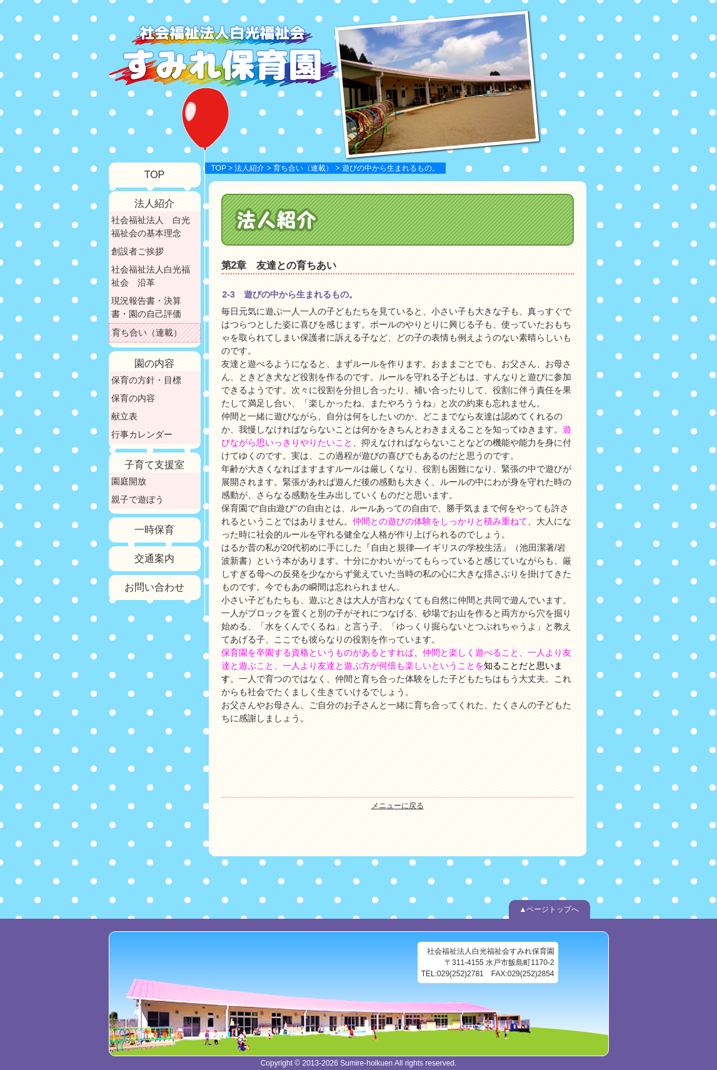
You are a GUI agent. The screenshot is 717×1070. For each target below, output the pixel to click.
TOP (218, 168)
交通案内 (154, 558)
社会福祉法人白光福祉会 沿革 (150, 276)
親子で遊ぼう (137, 499)
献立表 (124, 416)
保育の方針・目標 (146, 380)
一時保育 (154, 529)
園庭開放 (128, 481)
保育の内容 (133, 398)
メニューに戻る (397, 805)
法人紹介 (249, 168)
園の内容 (154, 363)
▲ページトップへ (549, 909)
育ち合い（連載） (303, 168)
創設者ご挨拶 (137, 251)
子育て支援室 (154, 464)
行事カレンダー (142, 434)
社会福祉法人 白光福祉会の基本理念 (150, 226)
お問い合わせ (154, 587)
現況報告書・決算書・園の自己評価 (146, 307)
